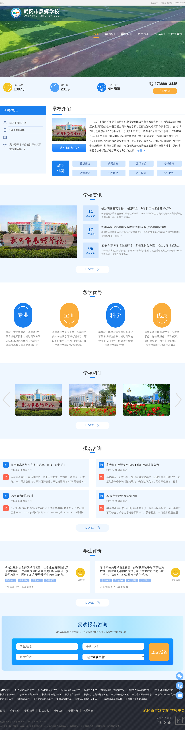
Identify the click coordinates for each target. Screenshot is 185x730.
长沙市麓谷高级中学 (24, 690)
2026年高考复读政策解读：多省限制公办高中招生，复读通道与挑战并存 (141, 245)
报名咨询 (160, 34)
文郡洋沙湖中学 (64, 699)
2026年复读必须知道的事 (122, 495)
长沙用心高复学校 (120, 694)
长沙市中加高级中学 (51, 694)
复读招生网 (4, 722)
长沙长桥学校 (6, 699)
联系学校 (176, 34)
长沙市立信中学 (72, 694)
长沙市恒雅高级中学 (47, 690)
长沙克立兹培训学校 (43, 699)
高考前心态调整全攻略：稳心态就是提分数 (132, 464)
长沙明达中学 (90, 690)
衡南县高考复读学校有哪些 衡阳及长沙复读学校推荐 (133, 227)
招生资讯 (143, 34)
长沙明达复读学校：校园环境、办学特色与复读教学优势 (136, 208)
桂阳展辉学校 (23, 699)
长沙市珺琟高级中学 (163, 690)
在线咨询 (154, 3)
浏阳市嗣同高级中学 (28, 694)
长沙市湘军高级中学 (142, 694)
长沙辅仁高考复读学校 (136, 699)
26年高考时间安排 (22, 495)
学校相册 (126, 34)
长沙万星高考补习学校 (111, 699)
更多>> (126, 217)
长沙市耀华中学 (7, 694)
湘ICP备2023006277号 (36, 722)
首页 (96, 34)
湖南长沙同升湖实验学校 (112, 690)
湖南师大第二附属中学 (139, 690)
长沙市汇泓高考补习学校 (96, 694)
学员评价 (73, 710)
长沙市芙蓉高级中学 (70, 690)
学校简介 (110, 34)
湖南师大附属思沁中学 (86, 699)
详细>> (141, 150)
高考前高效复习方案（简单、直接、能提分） (38, 464)
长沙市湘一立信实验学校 (167, 694)
